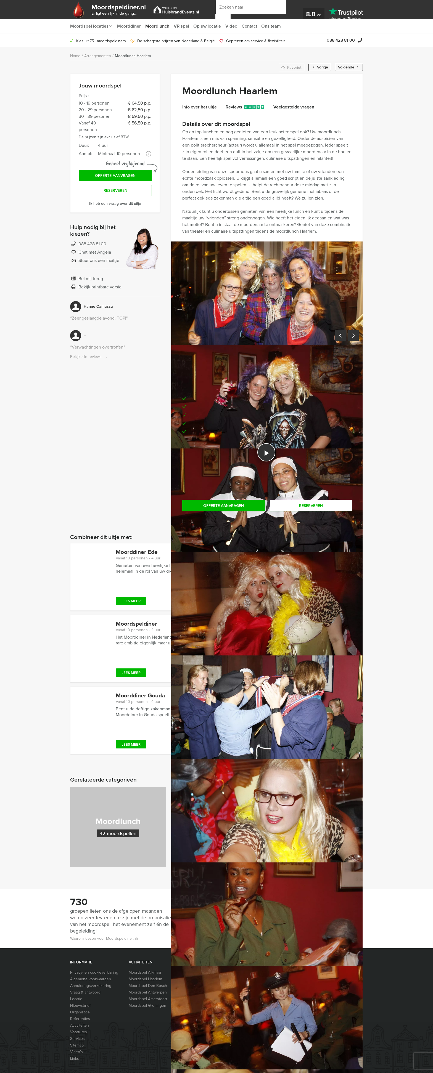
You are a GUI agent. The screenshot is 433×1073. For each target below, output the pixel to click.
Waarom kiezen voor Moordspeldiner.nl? (104, 938)
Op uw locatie (209, 26)
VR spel (183, 26)
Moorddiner (129, 26)
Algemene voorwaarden (90, 979)
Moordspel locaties (89, 26)
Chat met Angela (90, 253)
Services (77, 1039)
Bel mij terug (86, 280)
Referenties (80, 1019)
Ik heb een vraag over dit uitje (115, 205)
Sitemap (77, 1045)
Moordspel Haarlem (145, 979)
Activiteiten (79, 1025)
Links (74, 1058)
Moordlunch (158, 26)
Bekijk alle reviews (89, 358)
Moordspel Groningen (147, 1005)
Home (75, 56)
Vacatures (78, 1032)
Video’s (76, 1052)
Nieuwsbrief (80, 1005)
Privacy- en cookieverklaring (94, 972)
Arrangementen (97, 56)
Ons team (275, 26)
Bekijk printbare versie (96, 288)
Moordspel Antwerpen (148, 992)
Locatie (76, 999)
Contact (252, 26)
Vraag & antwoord (85, 992)
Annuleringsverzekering (90, 986)
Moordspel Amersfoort (148, 999)
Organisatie (80, 1012)
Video (234, 26)
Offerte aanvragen (115, 176)
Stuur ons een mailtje (94, 262)
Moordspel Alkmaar (145, 972)
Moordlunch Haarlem (133, 56)
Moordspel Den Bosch (148, 986)
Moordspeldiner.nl (122, 9)
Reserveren (115, 192)
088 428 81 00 (341, 40)
